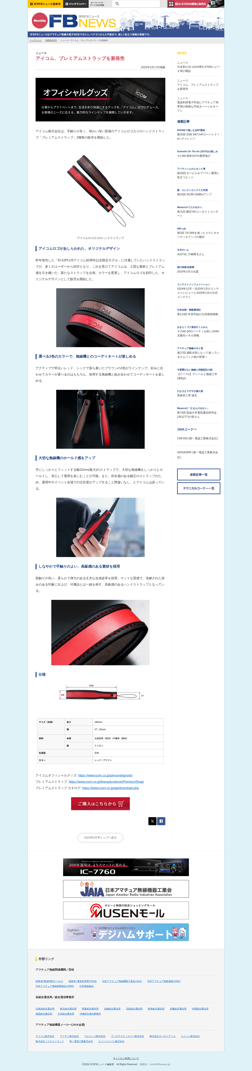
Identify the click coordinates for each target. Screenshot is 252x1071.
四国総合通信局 (44, 1013)
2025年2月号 (51, 40)
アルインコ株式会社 (95, 1036)
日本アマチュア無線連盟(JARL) (163, 981)
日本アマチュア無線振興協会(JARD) (55, 986)
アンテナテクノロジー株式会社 (127, 1036)
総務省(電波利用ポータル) (49, 981)
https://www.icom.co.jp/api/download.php (110, 788)
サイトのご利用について (126, 1058)
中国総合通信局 (200, 1008)
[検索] (135, 4)
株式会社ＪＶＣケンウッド (50, 1041)
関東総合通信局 (90, 1008)
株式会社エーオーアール (163, 1036)
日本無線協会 (86, 986)
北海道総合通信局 (45, 1008)
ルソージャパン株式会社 (111, 1041)
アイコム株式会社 (45, 1036)
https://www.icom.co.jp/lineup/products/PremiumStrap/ (106, 781)
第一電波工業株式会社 (81, 1041)
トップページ (35, 40)
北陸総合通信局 (134, 1008)
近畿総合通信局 (178, 1008)
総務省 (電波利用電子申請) (83, 981)
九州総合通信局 (66, 1013)
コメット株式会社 (190, 1036)
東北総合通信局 (68, 1008)
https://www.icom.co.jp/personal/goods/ (105, 775)
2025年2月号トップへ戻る (100, 837)
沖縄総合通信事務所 (90, 1013)
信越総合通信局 (112, 1008)
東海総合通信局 (156, 1008)
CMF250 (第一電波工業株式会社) (197, 438)
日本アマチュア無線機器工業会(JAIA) (122, 981)
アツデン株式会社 (69, 1036)
